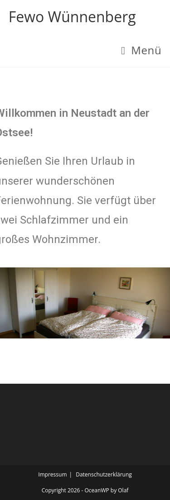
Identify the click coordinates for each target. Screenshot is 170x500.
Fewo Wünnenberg (72, 16)
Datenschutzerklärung (104, 474)
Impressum (52, 474)
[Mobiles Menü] (141, 50)
